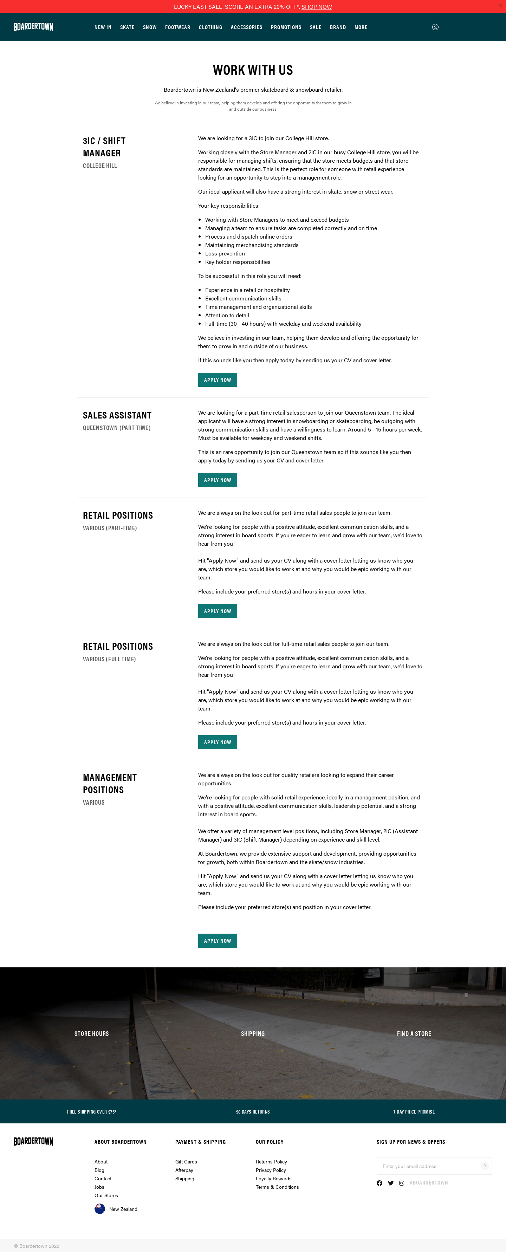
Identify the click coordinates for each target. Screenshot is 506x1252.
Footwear (177, 27)
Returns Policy (271, 1161)
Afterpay (184, 1169)
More (361, 27)
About (101, 1161)
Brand (338, 27)
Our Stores (106, 1195)
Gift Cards (186, 1161)
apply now (217, 380)
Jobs (99, 1186)
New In (103, 27)
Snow (150, 27)
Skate (127, 27)
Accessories (246, 27)
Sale (316, 27)
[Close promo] (500, 5)
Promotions (286, 27)
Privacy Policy (271, 1169)
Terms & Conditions (277, 1186)
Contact (103, 1178)
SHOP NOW (316, 6)
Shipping (184, 1178)
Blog (99, 1169)
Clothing (210, 27)
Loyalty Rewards (274, 1178)
